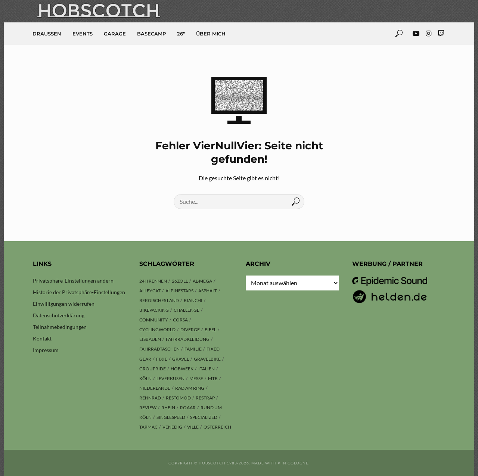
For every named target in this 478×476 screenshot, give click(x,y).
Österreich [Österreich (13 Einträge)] (217, 427)
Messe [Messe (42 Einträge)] (196, 378)
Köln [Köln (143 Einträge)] (145, 378)
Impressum (46, 350)
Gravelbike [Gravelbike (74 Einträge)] (207, 359)
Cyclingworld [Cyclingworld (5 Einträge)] (157, 329)
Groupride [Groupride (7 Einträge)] (152, 368)
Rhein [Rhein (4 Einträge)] (168, 407)
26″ (181, 34)
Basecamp (151, 34)
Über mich (211, 34)
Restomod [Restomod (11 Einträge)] (178, 398)
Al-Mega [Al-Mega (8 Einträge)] (202, 281)
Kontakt (42, 338)
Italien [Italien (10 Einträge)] (206, 368)
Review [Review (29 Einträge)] (147, 407)
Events (82, 34)
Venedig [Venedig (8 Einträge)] (172, 427)
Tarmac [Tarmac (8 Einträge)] (148, 427)
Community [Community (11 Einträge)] (153, 320)
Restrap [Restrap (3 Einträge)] (205, 398)
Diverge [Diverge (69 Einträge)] (190, 329)
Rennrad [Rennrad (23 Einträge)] (150, 398)
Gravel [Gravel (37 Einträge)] (180, 359)
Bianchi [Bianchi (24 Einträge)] (193, 300)
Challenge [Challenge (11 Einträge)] (186, 310)
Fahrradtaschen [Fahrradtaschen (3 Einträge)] (159, 349)
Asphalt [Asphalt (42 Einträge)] (207, 290)
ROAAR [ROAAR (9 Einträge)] (188, 407)
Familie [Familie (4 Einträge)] (193, 349)
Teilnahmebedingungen (60, 327)
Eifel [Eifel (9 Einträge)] (210, 329)
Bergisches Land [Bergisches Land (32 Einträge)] (159, 300)
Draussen (46, 34)
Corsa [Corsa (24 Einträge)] (180, 320)
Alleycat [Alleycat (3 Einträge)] (150, 290)
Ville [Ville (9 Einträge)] (193, 427)
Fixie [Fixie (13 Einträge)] (161, 359)
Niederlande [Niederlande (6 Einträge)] (154, 388)
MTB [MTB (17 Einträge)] (213, 378)
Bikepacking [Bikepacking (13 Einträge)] (154, 310)
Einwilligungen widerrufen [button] (63, 304)
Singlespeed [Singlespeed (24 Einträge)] (170, 417)
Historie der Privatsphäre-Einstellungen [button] (79, 292)
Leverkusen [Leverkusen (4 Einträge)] (170, 378)
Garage (115, 34)
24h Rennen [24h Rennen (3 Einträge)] (153, 281)
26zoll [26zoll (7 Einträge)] (180, 281)
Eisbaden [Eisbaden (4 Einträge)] (150, 339)
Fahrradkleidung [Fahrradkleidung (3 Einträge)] (187, 339)
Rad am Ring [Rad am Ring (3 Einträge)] (189, 388)
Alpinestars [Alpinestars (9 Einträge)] (179, 290)
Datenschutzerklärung (58, 315)
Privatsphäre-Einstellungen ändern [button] (73, 280)
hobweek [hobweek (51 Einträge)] (182, 368)
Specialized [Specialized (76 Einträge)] (203, 417)
